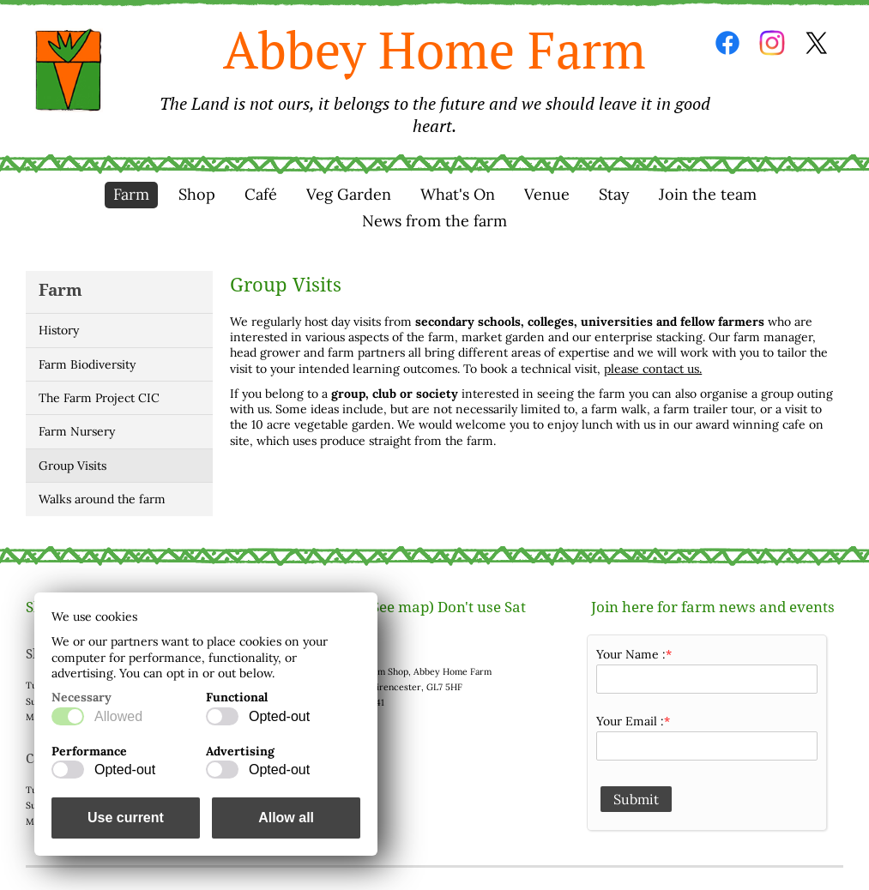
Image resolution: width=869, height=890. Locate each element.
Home (68, 70)
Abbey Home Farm (434, 76)
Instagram (772, 43)
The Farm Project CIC (99, 398)
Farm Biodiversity (87, 364)
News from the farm (434, 221)
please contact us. (653, 368)
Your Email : (630, 721)
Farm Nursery (77, 431)
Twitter (817, 43)
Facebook (727, 43)
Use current (126, 817)
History (59, 330)
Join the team (708, 194)
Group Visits (72, 465)
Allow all (286, 817)
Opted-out (279, 716)
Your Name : (631, 654)
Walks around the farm (102, 499)
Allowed (118, 716)
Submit (636, 799)
